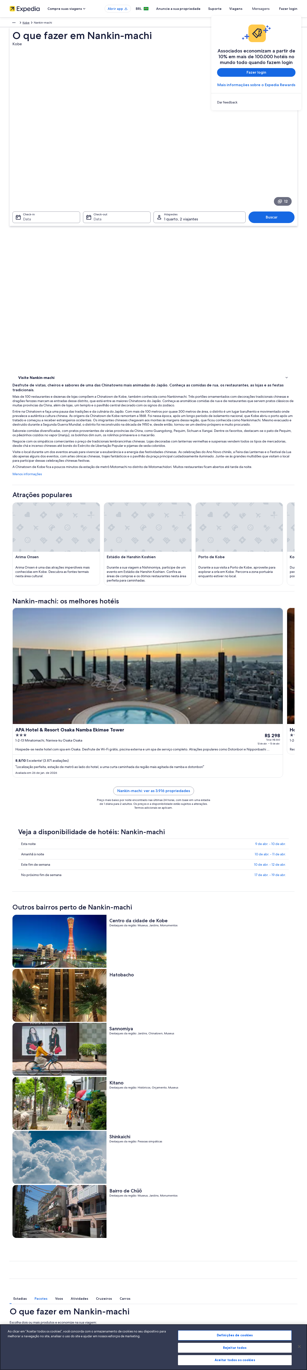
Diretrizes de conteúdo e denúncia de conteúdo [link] (189, 1289)
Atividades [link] (26, 209)
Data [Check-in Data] (24, 151)
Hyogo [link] (35, 23)
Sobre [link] (14, 1258)
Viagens (253, 8)
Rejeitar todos (235, 1348)
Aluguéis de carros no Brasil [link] (101, 1297)
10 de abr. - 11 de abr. (270, 781)
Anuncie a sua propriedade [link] (27, 1274)
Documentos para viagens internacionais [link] (259, 1293)
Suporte (232, 8)
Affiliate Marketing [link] (22, 1304)
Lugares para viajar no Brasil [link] (101, 1258)
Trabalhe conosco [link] (21, 1266)
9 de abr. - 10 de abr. (270, 771)
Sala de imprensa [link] (21, 1289)
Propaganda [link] (17, 1297)
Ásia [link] (12, 23)
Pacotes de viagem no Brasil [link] (102, 1281)
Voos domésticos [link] (95, 1289)
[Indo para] (153, 1105)
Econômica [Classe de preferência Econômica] (286, 1091)
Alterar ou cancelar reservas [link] (250, 1266)
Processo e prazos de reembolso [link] (254, 1274)
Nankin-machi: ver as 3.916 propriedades (189, 718)
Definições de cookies (235, 1335)
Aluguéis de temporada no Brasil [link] (105, 1274)
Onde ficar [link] (26, 222)
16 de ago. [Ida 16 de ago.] (222, 1106)
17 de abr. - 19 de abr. (270, 802)
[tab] (101, 1057)
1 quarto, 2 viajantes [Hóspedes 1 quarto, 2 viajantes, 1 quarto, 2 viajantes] (181, 151)
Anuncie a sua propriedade (196, 8)
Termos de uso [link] (167, 1274)
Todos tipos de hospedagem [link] (102, 1304)
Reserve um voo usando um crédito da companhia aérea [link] (265, 1283)
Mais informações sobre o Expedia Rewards (256, 85)
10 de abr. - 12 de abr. (270, 792)
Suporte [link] (238, 1258)
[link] (256, 102)
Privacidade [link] (166, 1266)
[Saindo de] (57, 1105)
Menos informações (97, 286)
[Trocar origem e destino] (106, 1105)
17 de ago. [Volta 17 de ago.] (271, 1106)
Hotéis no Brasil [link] (94, 1266)
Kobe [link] (47, 23)
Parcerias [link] (15, 1281)
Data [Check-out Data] (96, 151)
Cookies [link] (163, 1258)
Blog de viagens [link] (94, 1312)
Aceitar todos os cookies (235, 1360)
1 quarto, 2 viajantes (253, 1091)
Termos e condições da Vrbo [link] (176, 1281)
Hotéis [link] (23, 216)
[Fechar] (299, 1346)
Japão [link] (23, 23)
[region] (153, 1347)
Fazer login (288, 8)
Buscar (274, 149)
